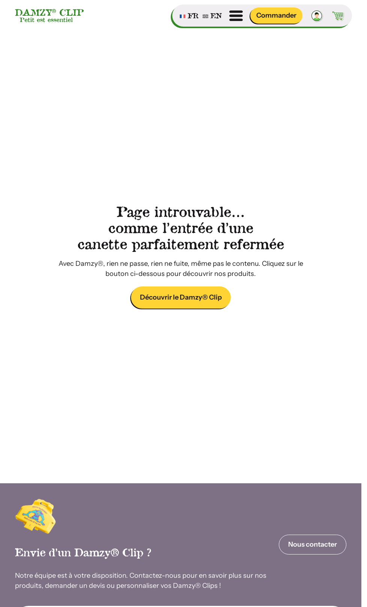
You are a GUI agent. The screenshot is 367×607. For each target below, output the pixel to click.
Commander (276, 15)
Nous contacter (312, 544)
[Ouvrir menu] (236, 15)
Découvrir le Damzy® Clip (181, 297)
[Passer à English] (212, 15)
